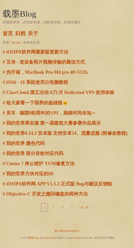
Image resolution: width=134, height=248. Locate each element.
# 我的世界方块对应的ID (28, 173)
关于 (33, 33)
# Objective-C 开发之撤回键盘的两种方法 (45, 194)
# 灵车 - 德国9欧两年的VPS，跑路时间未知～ (49, 113)
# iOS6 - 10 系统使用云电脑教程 (35, 82)
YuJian (77, 237)
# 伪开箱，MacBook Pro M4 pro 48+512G (45, 72)
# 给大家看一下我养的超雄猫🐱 (35, 102)
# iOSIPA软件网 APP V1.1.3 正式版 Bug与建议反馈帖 (57, 183)
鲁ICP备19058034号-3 (67, 231)
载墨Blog (19, 13)
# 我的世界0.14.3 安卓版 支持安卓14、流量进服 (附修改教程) (65, 133)
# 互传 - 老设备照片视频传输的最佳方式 (44, 62)
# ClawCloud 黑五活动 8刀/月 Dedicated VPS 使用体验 (58, 92)
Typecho (47, 237)
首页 (8, 33)
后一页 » (85, 207)
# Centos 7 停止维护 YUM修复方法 (39, 163)
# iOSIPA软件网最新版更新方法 (35, 52)
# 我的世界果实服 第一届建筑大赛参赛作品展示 (52, 123)
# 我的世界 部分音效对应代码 (33, 153)
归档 (20, 33)
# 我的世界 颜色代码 (24, 143)
